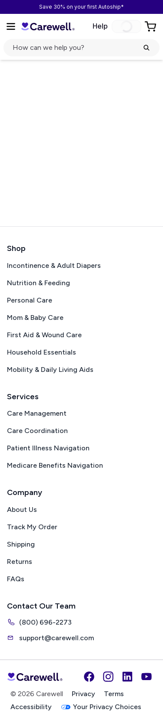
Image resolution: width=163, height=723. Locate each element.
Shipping (21, 544)
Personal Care (29, 300)
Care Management (37, 413)
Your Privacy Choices (100, 707)
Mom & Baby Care (35, 317)
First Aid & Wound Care (44, 335)
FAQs (15, 579)
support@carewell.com (50, 637)
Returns (19, 561)
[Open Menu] (11, 26)
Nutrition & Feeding (38, 283)
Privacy (83, 694)
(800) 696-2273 (39, 622)
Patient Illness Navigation (48, 448)
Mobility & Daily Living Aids (50, 369)
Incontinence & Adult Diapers (54, 265)
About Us (22, 509)
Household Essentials (41, 352)
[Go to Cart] (151, 26)
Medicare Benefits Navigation (55, 465)
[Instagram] (108, 676)
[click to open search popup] (81, 47)
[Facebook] (89, 676)
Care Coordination (37, 431)
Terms (114, 694)
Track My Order (32, 527)
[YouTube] (146, 676)
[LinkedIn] (127, 676)
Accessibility (31, 707)
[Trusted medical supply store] (48, 26)
